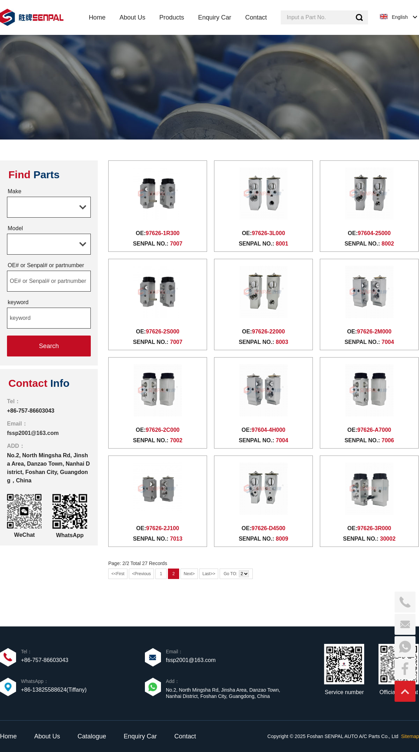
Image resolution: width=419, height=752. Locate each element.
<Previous (141, 573)
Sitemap (410, 736)
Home (8, 736)
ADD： (16, 446)
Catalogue (92, 736)
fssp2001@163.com (33, 433)
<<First (117, 573)
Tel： (13, 401)
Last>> (209, 573)
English (400, 17)
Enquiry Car (140, 736)
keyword (18, 302)
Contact (185, 736)
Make (14, 191)
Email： (17, 424)
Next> (189, 573)
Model (15, 228)
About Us (47, 736)
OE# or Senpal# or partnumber (46, 265)
